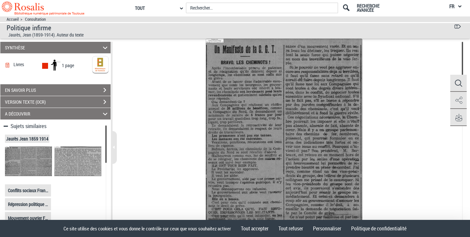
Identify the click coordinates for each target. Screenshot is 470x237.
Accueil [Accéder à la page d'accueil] (13, 19)
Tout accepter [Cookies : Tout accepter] (255, 228)
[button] (458, 83)
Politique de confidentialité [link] (378, 228)
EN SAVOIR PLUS (58, 90)
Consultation (35, 19)
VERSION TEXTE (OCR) (58, 102)
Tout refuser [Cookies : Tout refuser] (290, 228)
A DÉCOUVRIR (57, 113)
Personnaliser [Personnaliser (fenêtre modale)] (327, 228)
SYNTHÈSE (57, 47)
